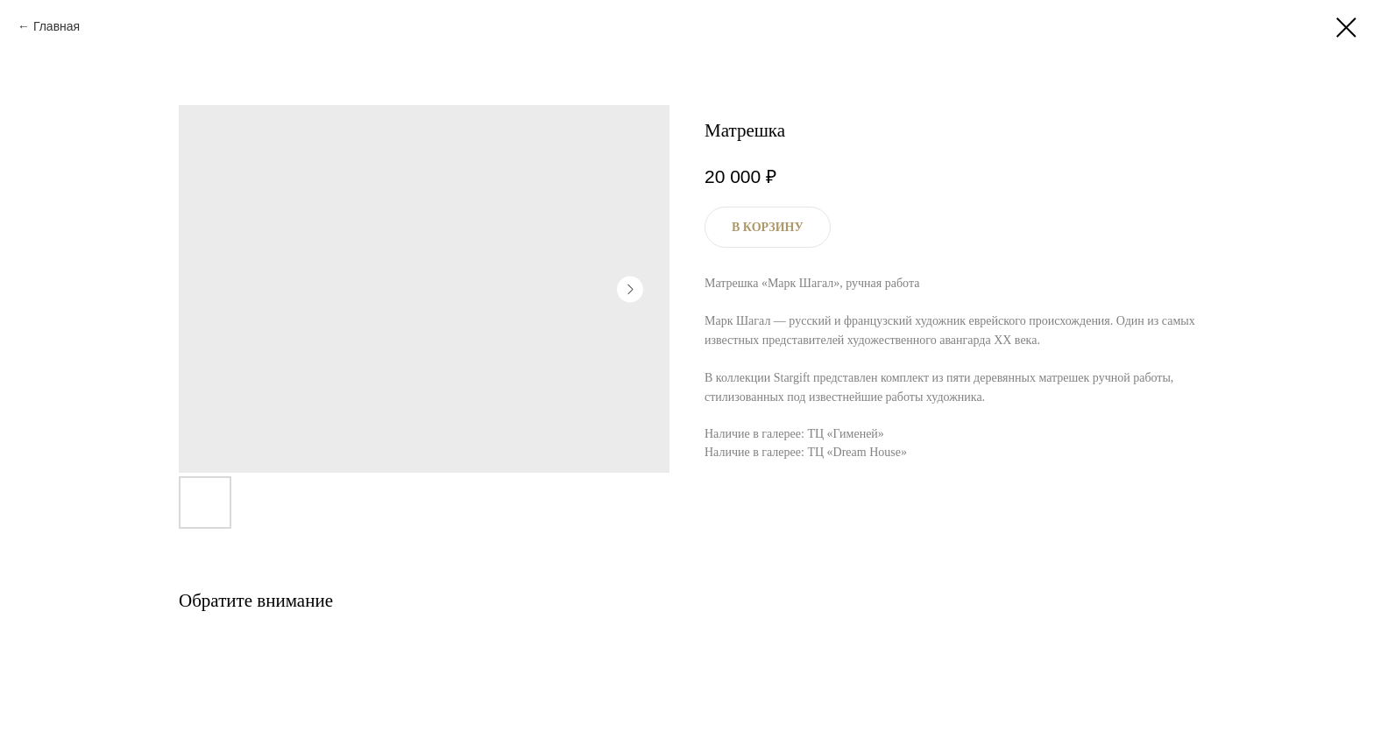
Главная (56, 26)
